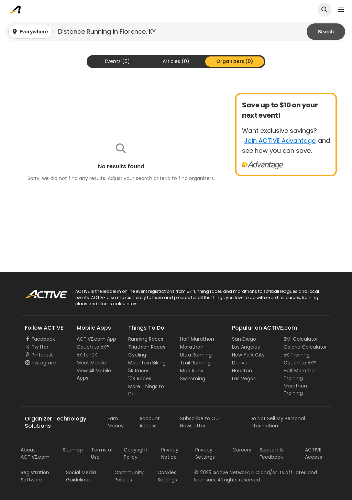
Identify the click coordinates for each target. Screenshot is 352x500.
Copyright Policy (135, 453)
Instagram (44, 362)
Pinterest (42, 354)
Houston (242, 370)
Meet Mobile (91, 362)
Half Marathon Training (301, 374)
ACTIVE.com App (96, 339)
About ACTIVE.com (35, 453)
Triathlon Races (146, 346)
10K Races (139, 378)
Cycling (137, 354)
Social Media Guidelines (81, 476)
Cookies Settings (167, 476)
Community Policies (129, 476)
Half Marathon (197, 339)
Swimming (192, 378)
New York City (248, 354)
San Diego (244, 339)
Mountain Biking (147, 362)
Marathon (192, 346)
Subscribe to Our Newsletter (200, 422)
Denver (240, 362)
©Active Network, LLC (226, 472)
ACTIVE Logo (39, 291)
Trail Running (195, 362)
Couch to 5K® (93, 346)
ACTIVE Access (313, 453)
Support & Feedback (272, 453)
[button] (176, 31)
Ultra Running (196, 354)
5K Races (139, 370)
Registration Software (35, 476)
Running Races (145, 339)
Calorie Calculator (305, 346)
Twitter (40, 346)
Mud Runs (191, 370)
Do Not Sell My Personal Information (277, 422)
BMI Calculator (301, 339)
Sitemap (73, 449)
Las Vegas (244, 378)
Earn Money (116, 422)
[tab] (117, 61)
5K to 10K (87, 354)
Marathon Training (295, 389)
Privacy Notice (169, 453)
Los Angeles (246, 346)
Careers (241, 449)
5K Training (297, 354)
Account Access (149, 422)
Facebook (43, 339)
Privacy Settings (205, 453)
